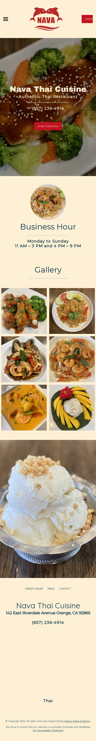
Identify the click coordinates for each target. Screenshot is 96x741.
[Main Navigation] (5, 19)
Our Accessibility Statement (48, 730)
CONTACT (65, 588)
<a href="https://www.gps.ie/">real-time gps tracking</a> (48, 661)
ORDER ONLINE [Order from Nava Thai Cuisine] (34, 588)
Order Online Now (48, 126)
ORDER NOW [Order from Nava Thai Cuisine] (89, 20)
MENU (51, 588)
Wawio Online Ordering (77, 721)
